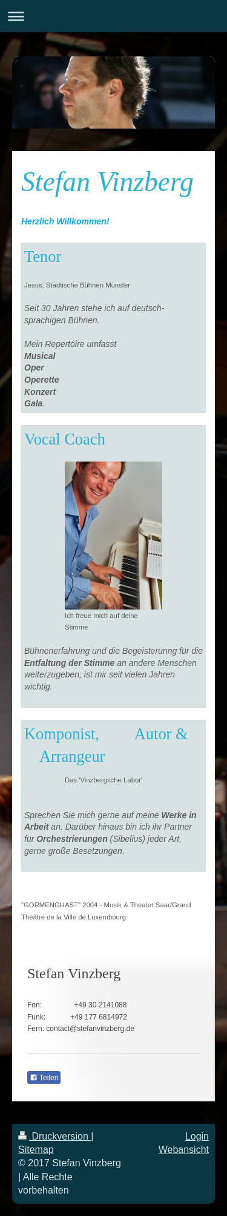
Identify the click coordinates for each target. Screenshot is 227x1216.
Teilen (44, 1077)
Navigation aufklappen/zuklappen (113, 16)
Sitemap (36, 1149)
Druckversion (54, 1136)
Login (197, 1136)
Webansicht (184, 1149)
